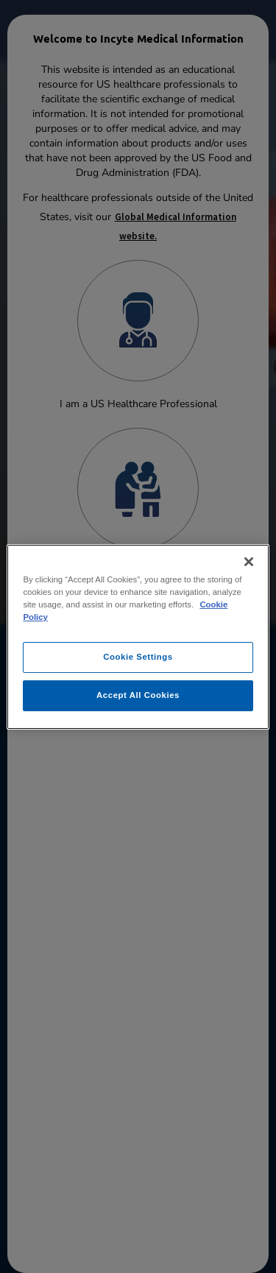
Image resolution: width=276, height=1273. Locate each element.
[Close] (249, 561)
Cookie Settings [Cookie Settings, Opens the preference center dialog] (138, 656)
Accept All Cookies (138, 695)
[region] (138, 636)
